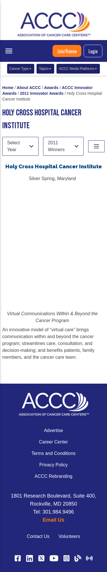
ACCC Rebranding (53, 476)
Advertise (53, 430)
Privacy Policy (53, 464)
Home (7, 87)
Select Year (20, 146)
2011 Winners (63, 146)
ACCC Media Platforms (78, 69)
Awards (51, 87)
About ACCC (29, 87)
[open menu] (9, 51)
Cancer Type (20, 69)
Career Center (53, 441)
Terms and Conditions (53, 453)
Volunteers (69, 536)
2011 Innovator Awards (42, 93)
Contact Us (38, 536)
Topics (45, 69)
